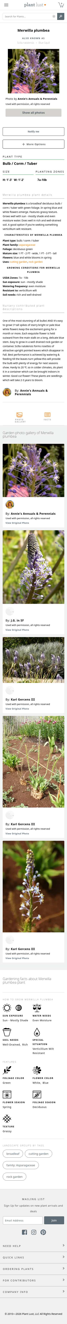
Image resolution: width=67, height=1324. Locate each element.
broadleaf (12, 1154)
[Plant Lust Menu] (6, 5)
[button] (53, 16)
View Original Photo (17, 522)
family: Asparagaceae (20, 1165)
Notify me (33, 131)
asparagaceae (27, 244)
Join (54, 1220)
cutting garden (18, 261)
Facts (47, 419)
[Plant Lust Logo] (35, 5)
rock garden (36, 261)
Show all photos (33, 113)
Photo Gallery (19, 420)
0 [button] (61, 3)
